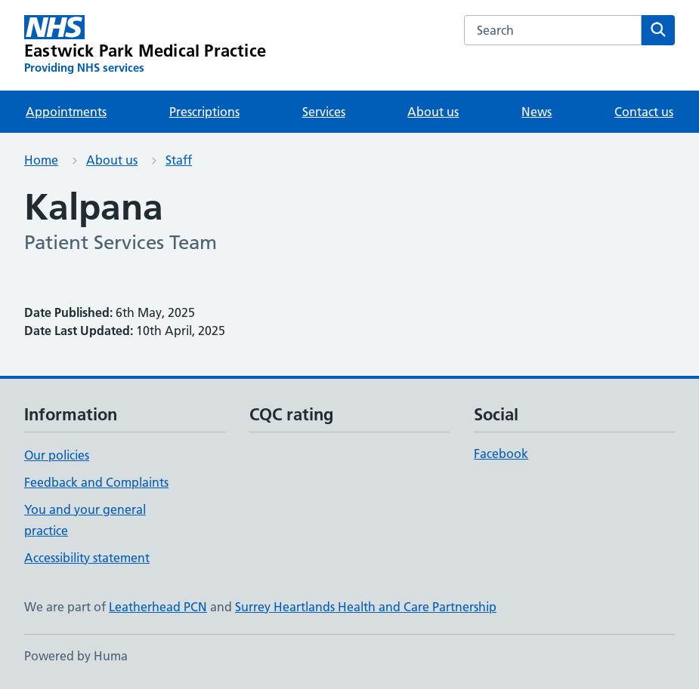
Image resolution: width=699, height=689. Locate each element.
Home (41, 160)
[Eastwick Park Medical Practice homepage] (145, 45)
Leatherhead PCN (158, 606)
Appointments (66, 111)
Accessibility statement (87, 557)
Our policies (56, 455)
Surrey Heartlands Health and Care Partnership (365, 606)
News (536, 111)
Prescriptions (204, 111)
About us (433, 111)
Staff (178, 160)
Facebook (501, 453)
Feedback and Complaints (96, 482)
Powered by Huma (76, 655)
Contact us (643, 111)
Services (323, 111)
